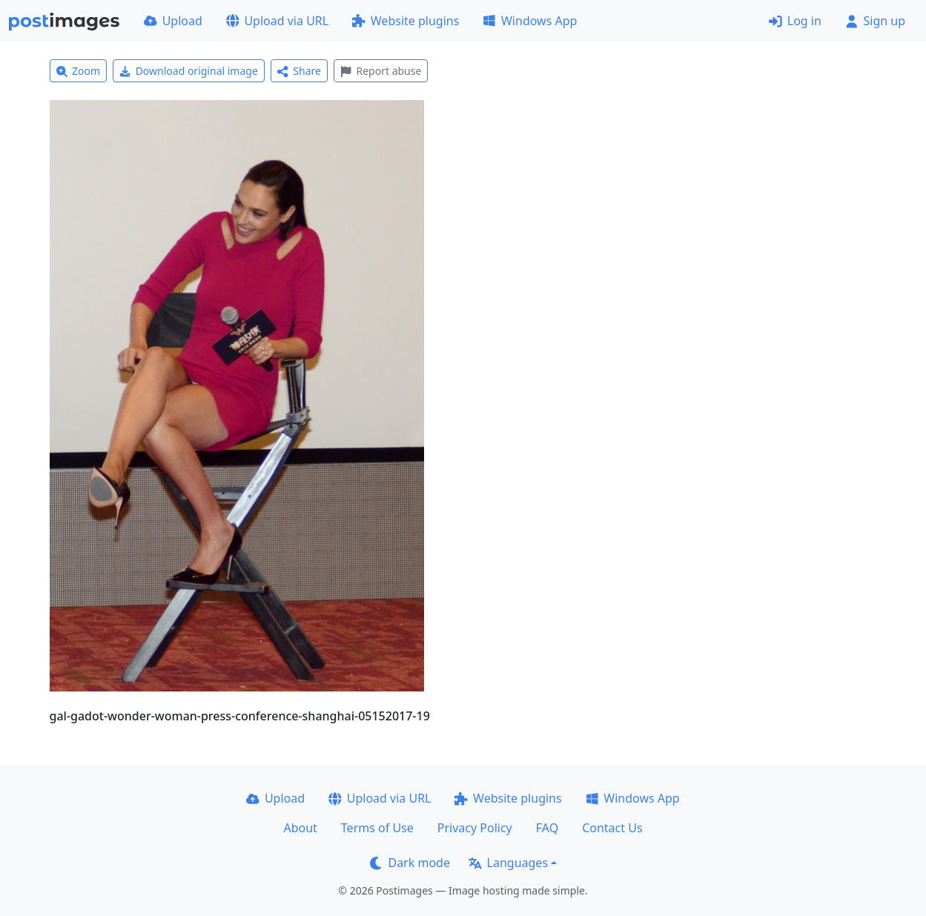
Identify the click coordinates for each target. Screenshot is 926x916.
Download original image (188, 71)
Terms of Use (377, 828)
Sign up (875, 21)
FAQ (547, 828)
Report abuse (380, 71)
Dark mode (410, 862)
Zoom (78, 71)
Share (299, 71)
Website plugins (405, 21)
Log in (795, 21)
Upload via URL (277, 21)
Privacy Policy (474, 828)
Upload (173, 21)
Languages (508, 862)
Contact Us (612, 828)
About (300, 828)
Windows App (530, 21)
